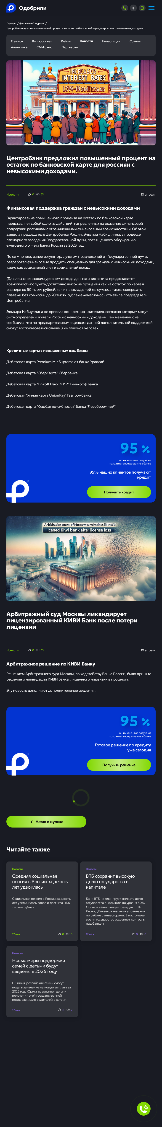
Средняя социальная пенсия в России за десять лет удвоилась (40, 881)
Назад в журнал (46, 821)
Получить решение (118, 765)
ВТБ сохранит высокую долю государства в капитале (110, 881)
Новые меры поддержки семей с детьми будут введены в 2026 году (38, 965)
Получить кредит (119, 492)
